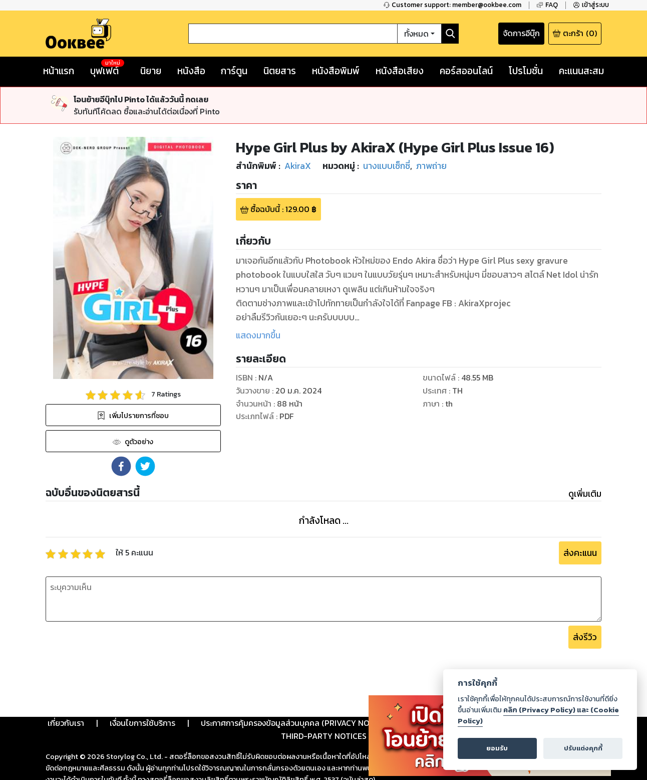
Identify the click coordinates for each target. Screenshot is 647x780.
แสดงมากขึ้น (258, 335)
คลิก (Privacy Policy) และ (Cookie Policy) (538, 715)
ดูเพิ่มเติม (584, 493)
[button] (121, 466)
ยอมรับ (497, 748)
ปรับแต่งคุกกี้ (583, 748)
